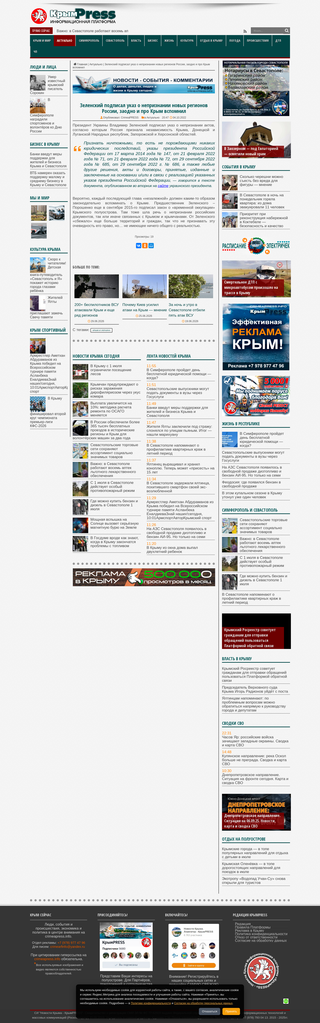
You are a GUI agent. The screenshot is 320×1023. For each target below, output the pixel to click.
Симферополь (89, 40)
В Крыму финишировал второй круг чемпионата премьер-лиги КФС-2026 (48, 412)
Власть (136, 40)
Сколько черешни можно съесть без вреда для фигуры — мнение (261, 181)
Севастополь (115, 40)
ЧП (35, 51)
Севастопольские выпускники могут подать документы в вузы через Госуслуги (178, 393)
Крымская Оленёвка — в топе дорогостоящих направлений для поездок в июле (251, 868)
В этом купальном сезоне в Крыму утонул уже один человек (252, 495)
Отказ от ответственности (256, 937)
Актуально (64, 40)
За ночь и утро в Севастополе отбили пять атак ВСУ (187, 310)
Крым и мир (42, 40)
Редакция (243, 924)
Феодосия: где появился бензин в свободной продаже (251, 484)
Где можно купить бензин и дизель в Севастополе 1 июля (114, 505)
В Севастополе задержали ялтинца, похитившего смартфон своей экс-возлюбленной (178, 487)
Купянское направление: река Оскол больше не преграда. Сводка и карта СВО (254, 760)
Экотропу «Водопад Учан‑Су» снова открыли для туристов (254, 881)
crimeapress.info (47, 959)
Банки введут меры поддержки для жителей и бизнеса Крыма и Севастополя (177, 412)
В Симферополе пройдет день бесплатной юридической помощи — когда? (179, 374)
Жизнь (169, 40)
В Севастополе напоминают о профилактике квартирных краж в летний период (176, 449)
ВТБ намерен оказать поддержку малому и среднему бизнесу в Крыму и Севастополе (48, 179)
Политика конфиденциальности (261, 934)
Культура (186, 40)
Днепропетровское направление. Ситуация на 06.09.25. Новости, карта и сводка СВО (252, 821)
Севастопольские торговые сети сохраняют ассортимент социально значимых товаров (114, 451)
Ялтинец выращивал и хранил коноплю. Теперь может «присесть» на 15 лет (180, 468)
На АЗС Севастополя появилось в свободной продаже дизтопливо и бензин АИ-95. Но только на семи (176, 533)
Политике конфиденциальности (152, 1003)
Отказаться (209, 1011)
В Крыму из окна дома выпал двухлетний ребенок (172, 550)
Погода (234, 40)
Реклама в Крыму (249, 930)
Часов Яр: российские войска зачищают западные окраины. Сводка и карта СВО (255, 741)
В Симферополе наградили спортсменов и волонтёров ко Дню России (46, 115)
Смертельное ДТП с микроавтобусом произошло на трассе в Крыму (251, 287)
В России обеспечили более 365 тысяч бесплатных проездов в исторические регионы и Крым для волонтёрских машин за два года (106, 430)
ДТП (278, 40)
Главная (80, 64)
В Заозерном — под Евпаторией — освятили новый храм (251, 151)
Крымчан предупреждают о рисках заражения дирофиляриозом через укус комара (115, 390)
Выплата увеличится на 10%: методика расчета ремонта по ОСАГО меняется (111, 409)
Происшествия (258, 40)
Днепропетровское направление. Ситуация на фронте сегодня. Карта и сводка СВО (255, 779)
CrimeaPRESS (129, 117)
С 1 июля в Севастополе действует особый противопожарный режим (112, 487)
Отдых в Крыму (211, 40)
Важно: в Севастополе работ (80, 31)
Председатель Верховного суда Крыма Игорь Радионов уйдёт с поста (255, 689)
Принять (231, 1011)
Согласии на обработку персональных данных (208, 1003)
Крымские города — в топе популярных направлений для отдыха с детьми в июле (255, 853)
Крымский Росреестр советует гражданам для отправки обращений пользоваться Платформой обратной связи (250, 637)
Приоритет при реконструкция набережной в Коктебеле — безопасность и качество (264, 220)
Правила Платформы (253, 927)
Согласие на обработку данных (261, 940)
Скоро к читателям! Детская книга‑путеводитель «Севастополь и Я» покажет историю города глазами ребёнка (48, 275)
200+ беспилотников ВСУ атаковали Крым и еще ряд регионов (96, 310)
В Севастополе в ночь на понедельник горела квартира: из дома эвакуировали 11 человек (262, 201)
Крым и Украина (101, 330)
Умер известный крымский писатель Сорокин (47, 85)
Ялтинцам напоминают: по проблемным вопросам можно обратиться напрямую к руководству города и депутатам (254, 704)
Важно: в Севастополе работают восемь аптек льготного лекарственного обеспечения (113, 470)
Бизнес (153, 40)
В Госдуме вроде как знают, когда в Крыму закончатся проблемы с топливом (114, 542)
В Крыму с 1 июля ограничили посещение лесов (110, 370)
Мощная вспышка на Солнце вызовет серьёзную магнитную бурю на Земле (114, 523)
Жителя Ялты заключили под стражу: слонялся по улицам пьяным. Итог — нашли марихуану (179, 430)
